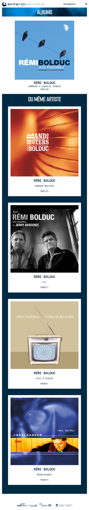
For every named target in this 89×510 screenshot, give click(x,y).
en (86, 4)
